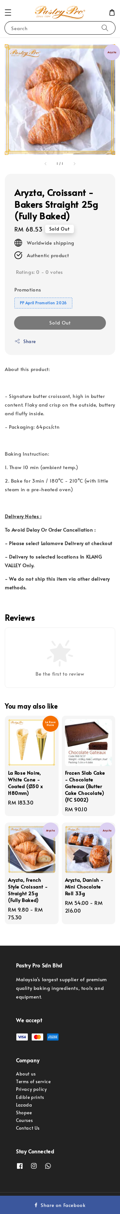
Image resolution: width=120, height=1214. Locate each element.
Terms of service (33, 1081)
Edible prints (30, 1097)
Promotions (27, 289)
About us (26, 1074)
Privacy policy (31, 1089)
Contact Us (28, 1128)
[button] (8, 12)
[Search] (105, 27)
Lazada (24, 1105)
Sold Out (60, 322)
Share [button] (25, 341)
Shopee (24, 1112)
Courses (24, 1120)
